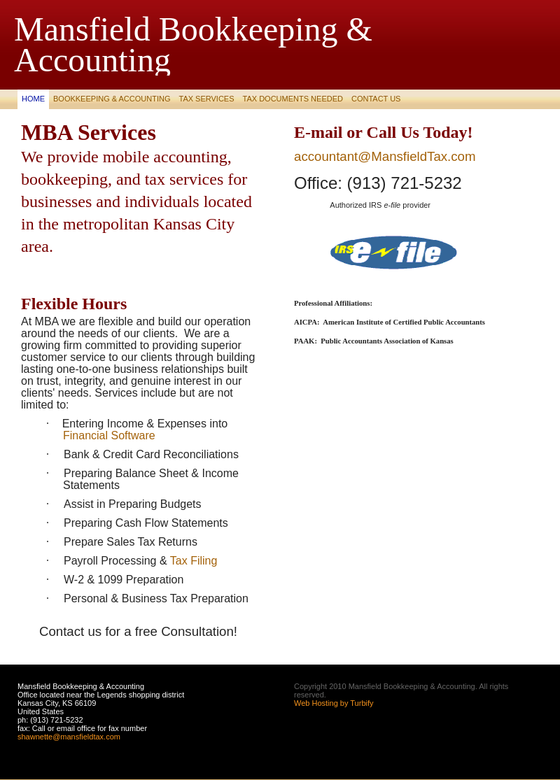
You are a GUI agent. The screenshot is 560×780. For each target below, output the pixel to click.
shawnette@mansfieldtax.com (69, 736)
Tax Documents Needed (293, 98)
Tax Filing (194, 561)
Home (33, 98)
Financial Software (109, 435)
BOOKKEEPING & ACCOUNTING (111, 98)
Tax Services (206, 98)
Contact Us (376, 98)
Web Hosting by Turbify (334, 703)
